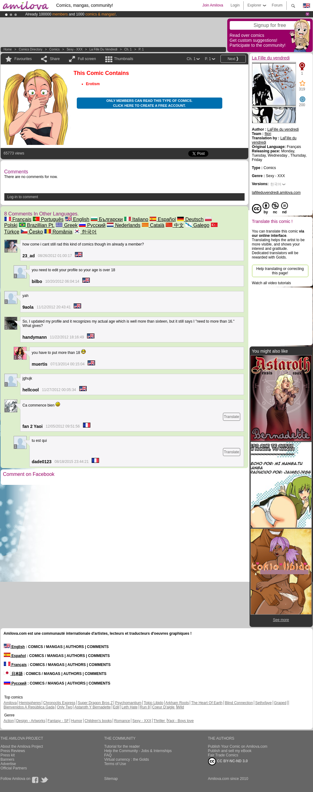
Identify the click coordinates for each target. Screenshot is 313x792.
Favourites (23, 59)
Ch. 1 (128, 49)
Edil (116, 707)
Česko (32, 231)
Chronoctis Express (59, 703)
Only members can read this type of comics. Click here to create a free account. (149, 103)
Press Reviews (13, 751)
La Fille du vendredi (103, 49)
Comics (54, 49)
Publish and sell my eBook (230, 751)
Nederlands (123, 225)
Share (55, 59)
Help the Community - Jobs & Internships (138, 751)
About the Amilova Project (22, 746)
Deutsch (190, 219)
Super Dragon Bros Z (95, 703)
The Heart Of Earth (206, 703)
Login (235, 5)
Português (48, 219)
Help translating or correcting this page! (280, 271)
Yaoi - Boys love (180, 721)
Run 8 (145, 707)
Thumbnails (123, 59)
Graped (280, 703)
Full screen (87, 59)
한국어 (85, 231)
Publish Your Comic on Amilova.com (237, 746)
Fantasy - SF (58, 721)
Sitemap (111, 779)
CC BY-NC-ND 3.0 (228, 761)
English (77, 219)
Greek (66, 225)
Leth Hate (129, 707)
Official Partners (14, 768)
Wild (180, 707)
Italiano (136, 219)
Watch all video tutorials (271, 283)
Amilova (10, 703)
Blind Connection (239, 703)
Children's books (98, 721)
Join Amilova (212, 5)
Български (107, 219)
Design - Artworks (30, 721)
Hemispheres (30, 703)
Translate (231, 417)
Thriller (160, 721)
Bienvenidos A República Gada (29, 707)
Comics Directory (30, 49)
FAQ (108, 755)
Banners (8, 759)
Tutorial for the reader (122, 746)
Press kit (8, 755)
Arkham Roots (177, 703)
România (58, 231)
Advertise (8, 764)
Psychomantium (128, 703)
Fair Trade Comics (223, 755)
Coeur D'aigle (164, 707)
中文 (175, 225)
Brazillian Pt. (36, 225)
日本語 (13, 674)
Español (163, 219)
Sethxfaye (263, 703)
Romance (122, 721)
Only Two (64, 707)
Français (18, 219)
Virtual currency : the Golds (126, 759)
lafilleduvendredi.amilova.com (276, 192)
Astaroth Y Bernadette (92, 707)
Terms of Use (115, 764)
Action (9, 721)
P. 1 (141, 49)
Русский (92, 225)
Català (153, 225)
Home (8, 49)
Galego (197, 225)
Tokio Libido (153, 703)
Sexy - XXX (74, 49)
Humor (76, 721)
